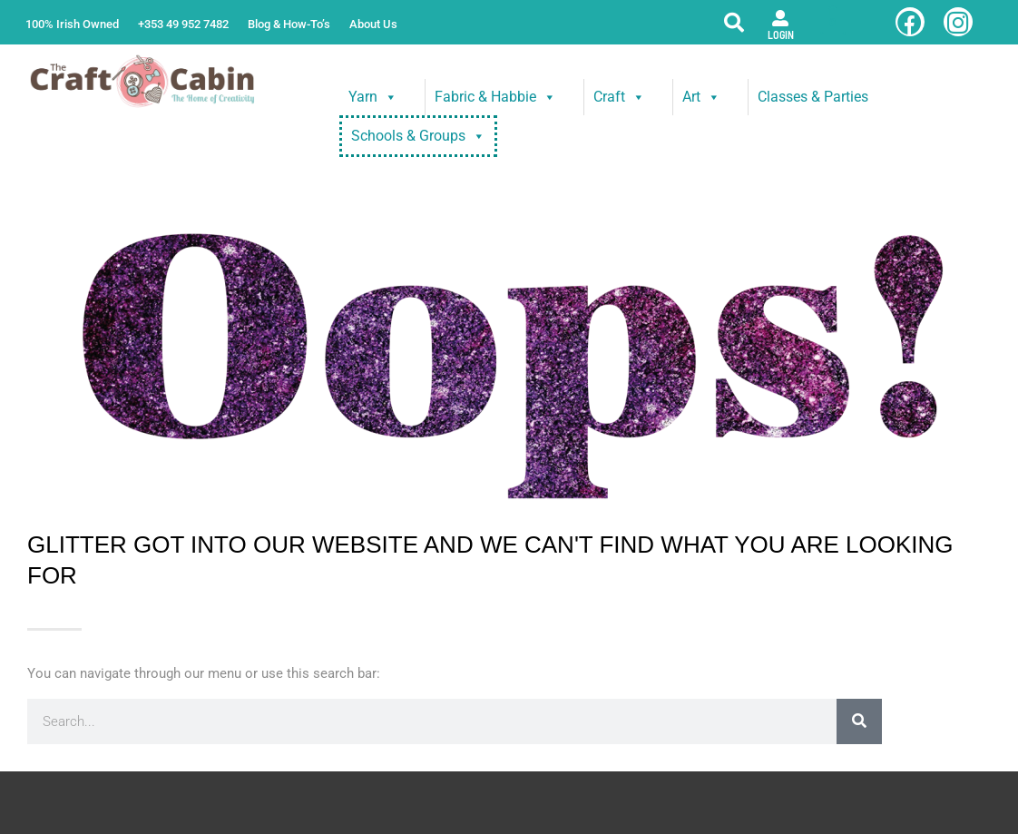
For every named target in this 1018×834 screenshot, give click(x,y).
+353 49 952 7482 (183, 24)
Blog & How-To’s (289, 24)
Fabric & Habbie (495, 97)
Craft (619, 97)
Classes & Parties (813, 96)
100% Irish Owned (72, 24)
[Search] (859, 721)
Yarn (372, 97)
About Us (373, 24)
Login (781, 34)
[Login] (780, 18)
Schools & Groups (418, 136)
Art (701, 97)
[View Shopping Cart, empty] (832, 22)
